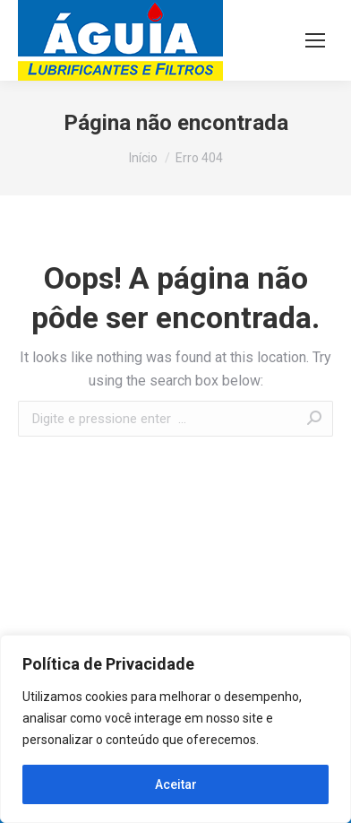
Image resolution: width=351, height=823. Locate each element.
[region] (175, 729)
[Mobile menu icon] (315, 40)
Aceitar (176, 784)
